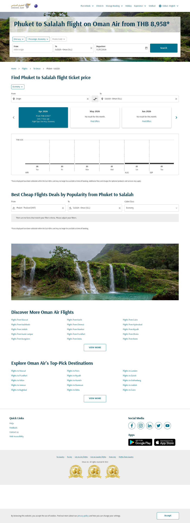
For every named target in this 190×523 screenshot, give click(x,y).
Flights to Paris (73, 371)
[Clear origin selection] (88, 98)
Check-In (99, 6)
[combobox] (32, 49)
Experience (141, 6)
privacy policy (83, 516)
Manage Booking (115, 6)
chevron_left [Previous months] (13, 117)
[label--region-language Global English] (169, 6)
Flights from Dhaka (130, 334)
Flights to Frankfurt (19, 376)
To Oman (37, 69)
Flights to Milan (17, 380)
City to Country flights (98, 457)
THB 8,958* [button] (153, 24)
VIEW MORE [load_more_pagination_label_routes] (95, 347)
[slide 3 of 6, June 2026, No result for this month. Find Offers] (146, 117)
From (16, 46)
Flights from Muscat (19, 320)
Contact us (14, 432)
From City (112, 457)
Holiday (128, 6)
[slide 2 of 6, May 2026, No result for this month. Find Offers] (95, 117)
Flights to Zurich (129, 376)
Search (163, 48)
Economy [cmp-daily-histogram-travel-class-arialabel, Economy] (16, 87)
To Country (60, 457)
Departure (100, 46)
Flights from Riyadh (131, 329)
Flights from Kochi (74, 320)
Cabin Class (129, 202)
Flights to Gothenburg (132, 380)
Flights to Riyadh (74, 376)
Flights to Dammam (75, 385)
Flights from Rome (130, 339)
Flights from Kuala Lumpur (22, 334)
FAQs (12, 423)
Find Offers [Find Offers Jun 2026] (146, 121)
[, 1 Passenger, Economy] (37, 39)
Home (13, 69)
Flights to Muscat (18, 371)
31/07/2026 (101, 50)
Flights (24, 69)
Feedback (13, 428)
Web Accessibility (17, 436)
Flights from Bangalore (20, 339)
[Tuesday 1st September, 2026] (162, 163)
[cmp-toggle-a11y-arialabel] (95, 98)
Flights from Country (126, 457)
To (56, 46)
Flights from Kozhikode (20, 325)
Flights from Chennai (75, 325)
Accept (167, 516)
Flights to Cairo (129, 390)
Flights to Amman (18, 385)
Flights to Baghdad (19, 390)
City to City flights (81, 457)
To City (69, 457)
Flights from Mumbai (75, 329)
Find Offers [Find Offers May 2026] (95, 121)
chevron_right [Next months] (176, 117)
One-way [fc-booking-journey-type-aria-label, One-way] (17, 39)
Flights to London (130, 371)
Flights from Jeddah (19, 329)
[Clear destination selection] (177, 98)
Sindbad (152, 6)
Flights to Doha (73, 390)
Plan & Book (88, 6)
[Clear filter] (62, 208)
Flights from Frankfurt (76, 334)
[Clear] (92, 48)
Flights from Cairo (130, 320)
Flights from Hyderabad (132, 325)
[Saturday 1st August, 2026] (137, 163)
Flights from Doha (74, 339)
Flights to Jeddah (130, 385)
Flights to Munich (74, 380)
